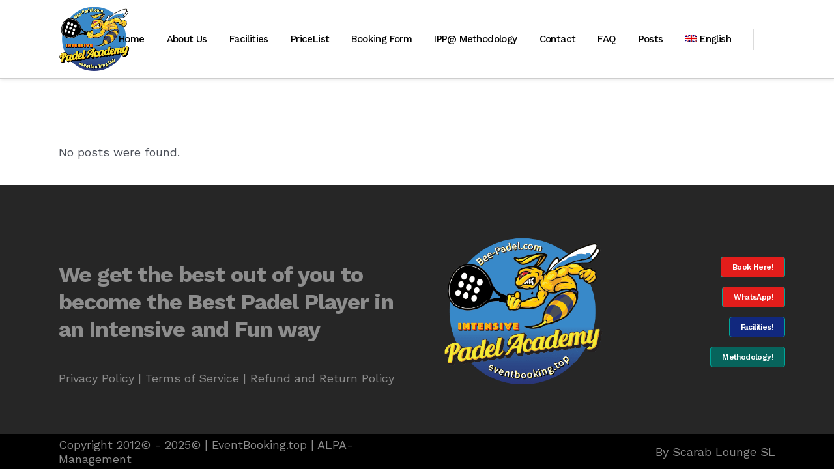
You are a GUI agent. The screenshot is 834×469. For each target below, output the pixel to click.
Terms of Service (192, 378)
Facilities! (757, 327)
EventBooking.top (259, 444)
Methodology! (747, 357)
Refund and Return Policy (322, 378)
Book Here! (752, 267)
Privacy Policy (96, 378)
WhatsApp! (753, 297)
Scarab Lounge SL (723, 452)
